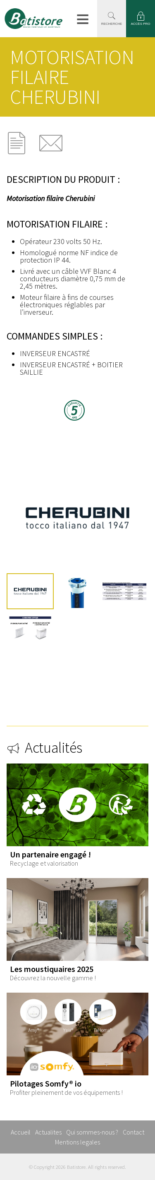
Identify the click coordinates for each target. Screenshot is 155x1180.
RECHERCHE (111, 24)
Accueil (21, 1132)
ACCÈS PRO (140, 24)
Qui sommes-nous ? (92, 1132)
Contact (133, 1132)
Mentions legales (77, 1142)
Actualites (48, 1132)
